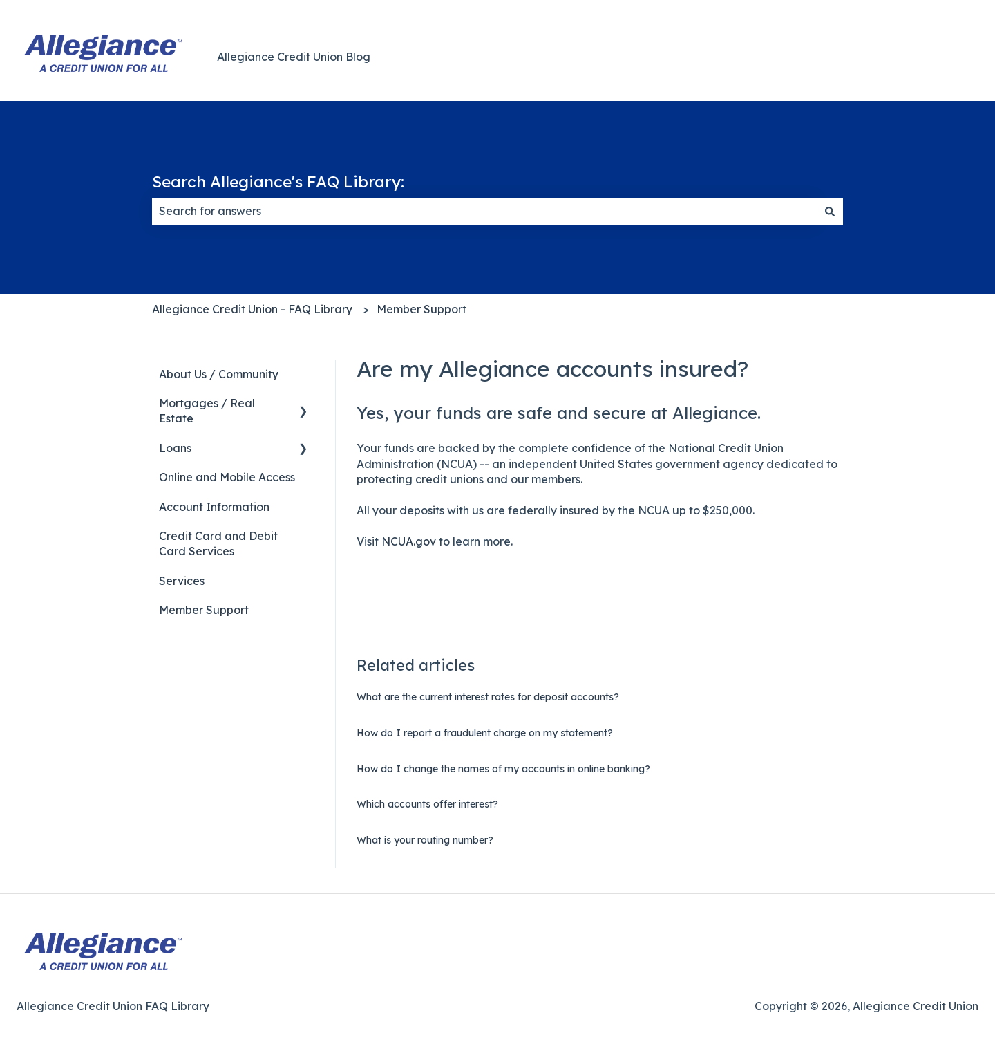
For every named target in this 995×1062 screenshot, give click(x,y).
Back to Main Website (906, 57)
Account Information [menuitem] (214, 507)
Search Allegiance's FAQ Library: (278, 181)
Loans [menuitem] (175, 448)
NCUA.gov (408, 541)
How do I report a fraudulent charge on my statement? (485, 733)
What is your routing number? (425, 840)
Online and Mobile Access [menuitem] (227, 477)
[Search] (830, 211)
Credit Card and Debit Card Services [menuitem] (218, 543)
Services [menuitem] (182, 581)
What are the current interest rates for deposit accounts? (488, 697)
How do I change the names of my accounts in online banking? (503, 769)
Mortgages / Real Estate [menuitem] (207, 410)
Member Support (421, 309)
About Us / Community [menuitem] (218, 374)
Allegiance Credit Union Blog (293, 57)
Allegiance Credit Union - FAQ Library (252, 309)
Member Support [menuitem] (204, 610)
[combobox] (484, 211)
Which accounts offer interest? (427, 804)
